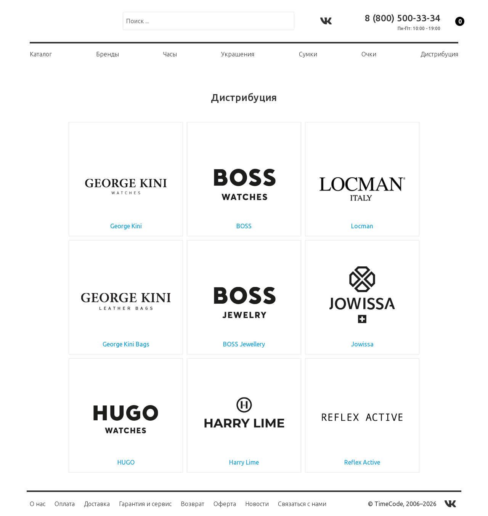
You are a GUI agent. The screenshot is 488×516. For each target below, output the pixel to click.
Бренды (107, 54)
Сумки (308, 54)
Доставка (97, 503)
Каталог (41, 54)
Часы (170, 54)
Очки (368, 54)
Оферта (225, 503)
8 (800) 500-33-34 (402, 18)
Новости (257, 503)
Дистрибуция (439, 54)
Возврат (192, 503)
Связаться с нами (302, 503)
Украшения (237, 54)
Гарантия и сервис (145, 503)
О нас (37, 503)
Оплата (65, 503)
